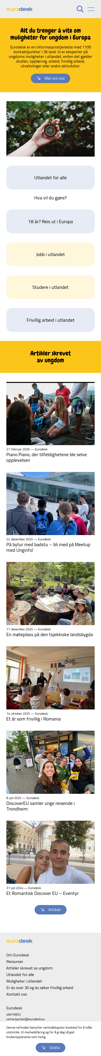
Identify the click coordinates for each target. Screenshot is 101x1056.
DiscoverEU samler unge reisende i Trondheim (40, 806)
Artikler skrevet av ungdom (29, 968)
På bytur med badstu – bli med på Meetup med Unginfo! (48, 547)
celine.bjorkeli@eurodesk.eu (25, 1019)
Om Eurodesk (17, 955)
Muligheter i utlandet (24, 981)
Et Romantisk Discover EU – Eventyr (42, 893)
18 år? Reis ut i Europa (50, 221)
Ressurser (14, 961)
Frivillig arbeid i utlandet (51, 320)
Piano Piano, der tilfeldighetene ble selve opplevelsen (46, 457)
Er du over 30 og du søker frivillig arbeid (39, 988)
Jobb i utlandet (50, 254)
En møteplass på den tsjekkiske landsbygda (49, 634)
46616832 (13, 1014)
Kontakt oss (16, 994)
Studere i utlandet (50, 287)
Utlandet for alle (50, 177)
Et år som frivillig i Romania (33, 718)
